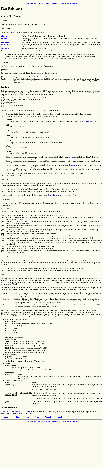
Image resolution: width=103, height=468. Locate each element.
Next (34, 3)
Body (2, 277)
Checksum (4, 62)
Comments (4, 259)
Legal (69, 3)
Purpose (4, 21)
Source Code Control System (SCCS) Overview (16, 414)
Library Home (61, 3)
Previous (29, 3)
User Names (5, 182)
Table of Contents (44, 3)
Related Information (9, 411)
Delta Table (5, 87)
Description (5, 28)
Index (53, 3)
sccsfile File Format (11, 16)
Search (74, 3)
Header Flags (5, 201)
